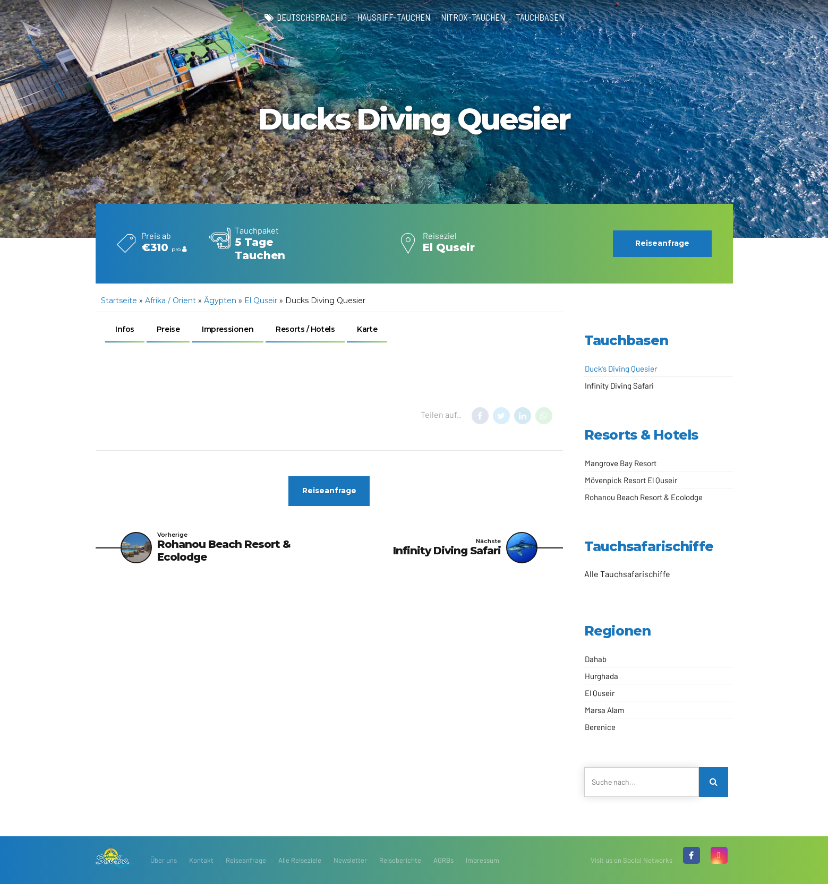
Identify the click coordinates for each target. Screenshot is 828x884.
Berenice (600, 727)
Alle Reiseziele (299, 860)
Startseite (119, 300)
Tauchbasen (540, 17)
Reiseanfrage (246, 860)
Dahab (596, 659)
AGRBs (443, 860)
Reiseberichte (400, 860)
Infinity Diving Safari (619, 385)
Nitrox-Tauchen (473, 17)
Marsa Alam (604, 710)
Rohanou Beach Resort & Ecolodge (644, 497)
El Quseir (260, 300)
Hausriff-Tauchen (393, 17)
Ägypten (220, 300)
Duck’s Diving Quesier (621, 368)
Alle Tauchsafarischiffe (627, 574)
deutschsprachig (312, 17)
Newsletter (350, 860)
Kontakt (201, 860)
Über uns (163, 860)
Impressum (482, 860)
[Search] (714, 782)
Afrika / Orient (170, 300)
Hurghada (601, 676)
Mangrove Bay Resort (620, 463)
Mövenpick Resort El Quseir (631, 480)
